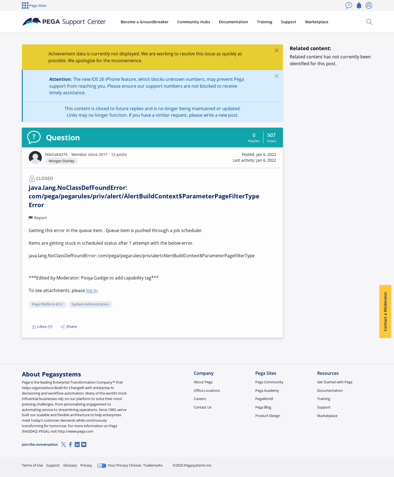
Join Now (329, 462)
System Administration (90, 304)
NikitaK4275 (56, 154)
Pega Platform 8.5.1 (47, 304)
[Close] (276, 50)
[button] (35, 157)
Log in (359, 462)
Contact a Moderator (385, 312)
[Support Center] (64, 22)
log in (91, 290)
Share (69, 326)
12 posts (119, 154)
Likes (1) (42, 326)
